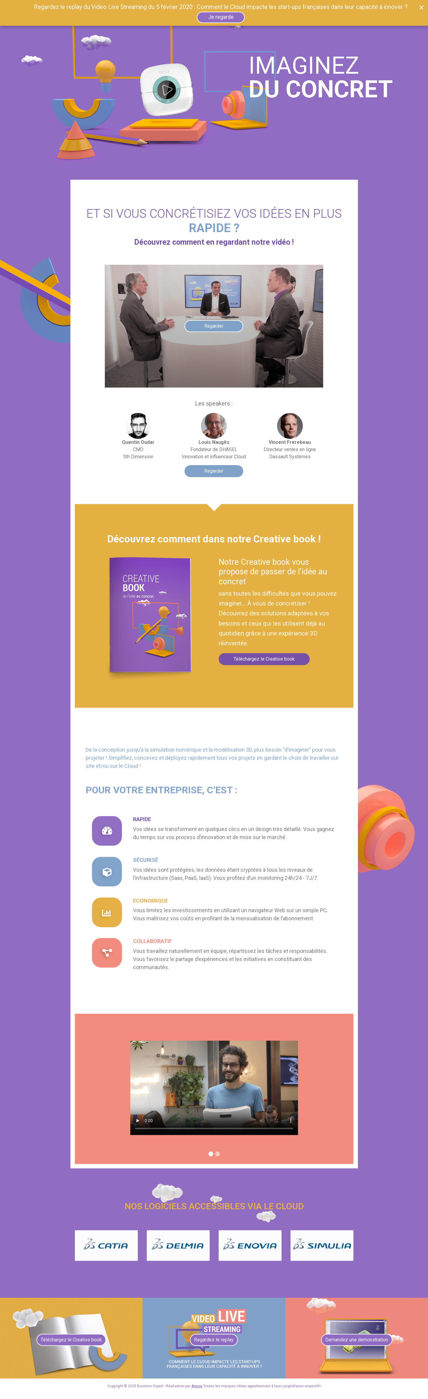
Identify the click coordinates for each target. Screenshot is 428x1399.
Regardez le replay (214, 1344)
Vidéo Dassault (214, 1093)
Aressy (196, 1386)
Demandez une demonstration (356, 1344)
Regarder (213, 471)
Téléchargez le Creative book (264, 664)
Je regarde (221, 17)
